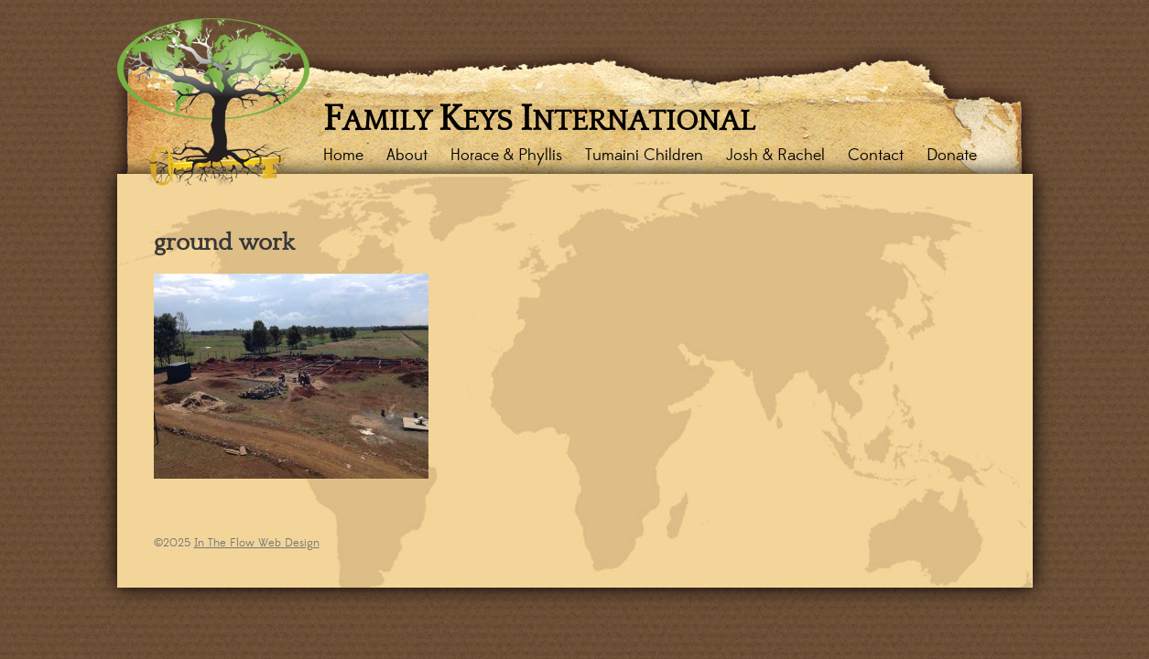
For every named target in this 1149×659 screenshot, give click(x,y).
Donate (952, 156)
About (407, 156)
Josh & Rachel (775, 156)
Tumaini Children (644, 156)
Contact (876, 156)
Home (343, 156)
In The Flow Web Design (257, 542)
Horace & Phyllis (506, 156)
